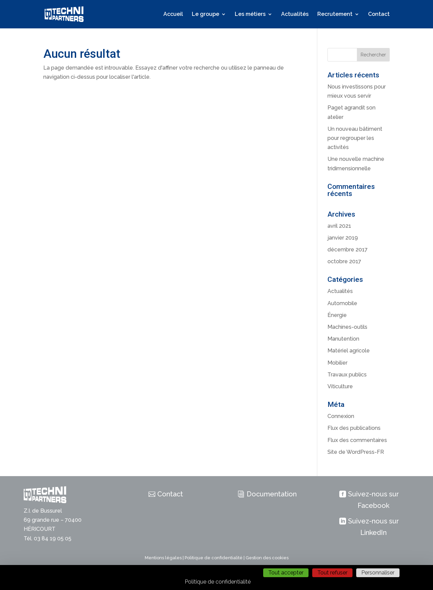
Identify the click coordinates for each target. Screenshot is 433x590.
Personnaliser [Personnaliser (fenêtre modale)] (377, 572)
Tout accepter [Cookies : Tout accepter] (285, 572)
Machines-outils (347, 327)
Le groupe (205, 14)
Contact (379, 14)
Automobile (342, 303)
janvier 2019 (342, 238)
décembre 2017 (347, 249)
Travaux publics (347, 374)
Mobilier (337, 363)
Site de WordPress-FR (355, 452)
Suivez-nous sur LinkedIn (373, 527)
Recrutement (334, 14)
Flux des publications (354, 428)
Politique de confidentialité (214, 557)
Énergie (337, 315)
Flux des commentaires (357, 440)
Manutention (343, 339)
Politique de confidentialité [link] (218, 582)
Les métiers (250, 14)
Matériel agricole (348, 350)
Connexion (340, 416)
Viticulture (340, 386)
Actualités (295, 14)
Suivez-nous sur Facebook (373, 500)
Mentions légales (163, 557)
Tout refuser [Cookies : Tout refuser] (332, 572)
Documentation (272, 494)
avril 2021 (339, 226)
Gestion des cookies (267, 557)
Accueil (173, 14)
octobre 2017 (344, 261)
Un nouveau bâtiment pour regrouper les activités (354, 138)
